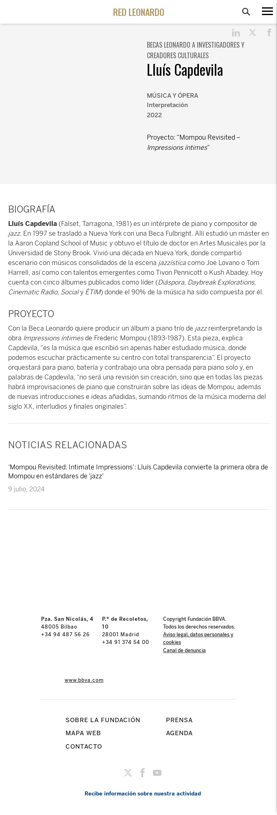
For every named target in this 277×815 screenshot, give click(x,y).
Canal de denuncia (184, 650)
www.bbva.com (84, 680)
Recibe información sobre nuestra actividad (143, 794)
